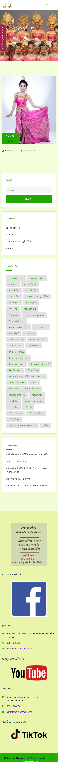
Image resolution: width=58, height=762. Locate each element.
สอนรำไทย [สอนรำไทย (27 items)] (14, 401)
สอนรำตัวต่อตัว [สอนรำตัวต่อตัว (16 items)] (32, 389)
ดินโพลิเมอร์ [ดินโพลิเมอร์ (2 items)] (14, 302)
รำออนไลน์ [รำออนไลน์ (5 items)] (14, 333)
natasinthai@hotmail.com (19, 648)
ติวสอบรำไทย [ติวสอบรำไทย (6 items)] (30, 309)
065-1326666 (14, 642)
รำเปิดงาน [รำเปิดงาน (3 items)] (29, 333)
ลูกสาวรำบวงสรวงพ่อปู (16, 461)
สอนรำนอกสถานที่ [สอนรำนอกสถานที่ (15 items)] (17, 395)
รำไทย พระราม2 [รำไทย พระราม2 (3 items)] (16, 352)
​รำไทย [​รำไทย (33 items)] (46, 425)
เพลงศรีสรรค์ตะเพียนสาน (18, 478)
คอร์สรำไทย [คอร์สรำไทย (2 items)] (14, 296)
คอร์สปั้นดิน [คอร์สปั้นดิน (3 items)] (31, 290)
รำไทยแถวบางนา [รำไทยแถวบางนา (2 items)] (16, 364)
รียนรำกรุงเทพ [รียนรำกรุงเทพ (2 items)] (15, 370)
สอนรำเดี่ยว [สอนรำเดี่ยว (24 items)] (37, 395)
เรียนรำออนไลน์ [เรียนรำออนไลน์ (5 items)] (36, 413)
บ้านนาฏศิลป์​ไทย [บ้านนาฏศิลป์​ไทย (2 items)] (16, 321)
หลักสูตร (10, 248)
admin (11, 150)
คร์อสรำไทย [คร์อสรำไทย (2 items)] (14, 290)
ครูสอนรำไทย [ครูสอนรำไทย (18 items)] (30, 284)
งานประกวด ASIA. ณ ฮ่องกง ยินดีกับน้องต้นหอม (28, 485)
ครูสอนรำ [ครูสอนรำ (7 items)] (13, 284)
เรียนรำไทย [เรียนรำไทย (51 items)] (14, 419)
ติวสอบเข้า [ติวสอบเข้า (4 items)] (13, 315)
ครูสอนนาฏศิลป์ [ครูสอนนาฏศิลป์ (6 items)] (37, 278)
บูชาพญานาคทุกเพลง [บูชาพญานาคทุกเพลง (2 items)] (34, 315)
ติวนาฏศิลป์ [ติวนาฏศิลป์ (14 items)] (31, 302)
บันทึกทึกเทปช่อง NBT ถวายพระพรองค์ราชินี (27, 454)
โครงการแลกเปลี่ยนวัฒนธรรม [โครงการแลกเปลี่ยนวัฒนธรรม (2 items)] (22, 425)
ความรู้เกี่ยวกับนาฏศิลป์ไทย (19, 241)
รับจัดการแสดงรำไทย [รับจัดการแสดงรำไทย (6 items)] (18, 327)
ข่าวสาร (9, 234)
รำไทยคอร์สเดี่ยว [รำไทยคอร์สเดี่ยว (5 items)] (37, 339)
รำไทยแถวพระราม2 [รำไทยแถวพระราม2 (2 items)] (40, 364)
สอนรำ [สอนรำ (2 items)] (34, 382)
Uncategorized (13, 228)
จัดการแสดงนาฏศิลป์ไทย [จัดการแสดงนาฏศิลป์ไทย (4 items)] (37, 296)
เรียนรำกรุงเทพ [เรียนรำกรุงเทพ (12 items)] (15, 413)
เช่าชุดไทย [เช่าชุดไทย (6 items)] (13, 407)
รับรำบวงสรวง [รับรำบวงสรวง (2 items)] (40, 327)
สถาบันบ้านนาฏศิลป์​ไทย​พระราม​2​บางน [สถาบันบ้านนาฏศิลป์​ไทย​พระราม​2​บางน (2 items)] (26, 376)
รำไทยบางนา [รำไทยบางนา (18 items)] (34, 346)
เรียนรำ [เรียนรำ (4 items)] (28, 407)
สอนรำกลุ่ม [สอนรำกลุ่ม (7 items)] (14, 389)
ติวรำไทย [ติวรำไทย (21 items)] (13, 309)
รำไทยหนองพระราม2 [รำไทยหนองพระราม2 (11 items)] (18, 358)
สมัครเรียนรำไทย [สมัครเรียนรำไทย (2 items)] (16, 382)
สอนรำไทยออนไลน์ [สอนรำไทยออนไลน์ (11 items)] (33, 401)
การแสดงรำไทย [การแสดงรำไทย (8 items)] (16, 278)
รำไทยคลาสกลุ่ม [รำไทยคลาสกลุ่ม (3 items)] (16, 339)
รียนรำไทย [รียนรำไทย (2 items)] (33, 370)
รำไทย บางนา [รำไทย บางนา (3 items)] (15, 346)
